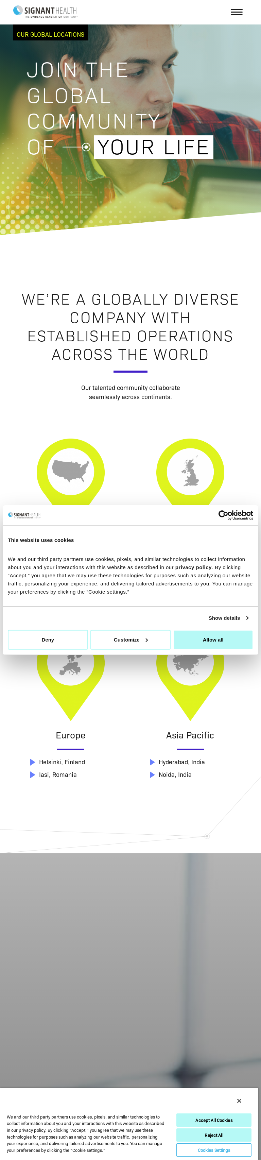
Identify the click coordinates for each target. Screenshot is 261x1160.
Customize (131, 639)
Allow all (213, 639)
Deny (47, 639)
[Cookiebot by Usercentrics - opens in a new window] (223, 515)
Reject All (214, 1135)
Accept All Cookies (213, 1120)
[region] (129, 1124)
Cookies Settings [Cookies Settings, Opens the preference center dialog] (214, 1150)
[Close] (239, 1100)
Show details (224, 618)
